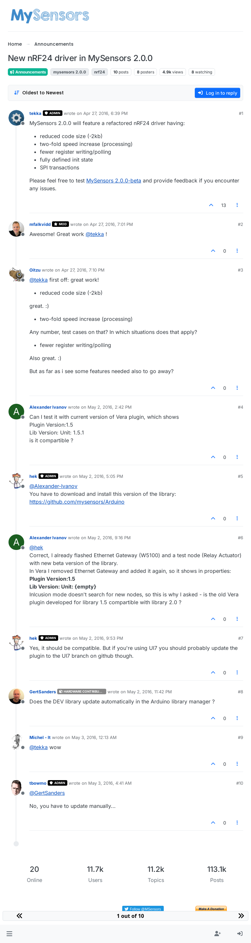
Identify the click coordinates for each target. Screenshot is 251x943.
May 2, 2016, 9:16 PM (109, 537)
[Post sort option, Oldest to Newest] (39, 93)
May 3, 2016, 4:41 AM (110, 783)
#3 (240, 270)
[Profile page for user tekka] (16, 118)
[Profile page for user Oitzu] (16, 274)
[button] (9, 933)
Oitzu (35, 270)
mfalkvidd (40, 224)
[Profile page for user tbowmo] (16, 787)
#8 (240, 691)
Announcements (27, 72)
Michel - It (40, 737)
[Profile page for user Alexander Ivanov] (16, 411)
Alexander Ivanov (48, 407)
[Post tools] (237, 205)
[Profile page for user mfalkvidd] (16, 229)
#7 (240, 638)
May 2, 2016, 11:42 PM (149, 691)
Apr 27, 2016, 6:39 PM (105, 113)
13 (223, 205)
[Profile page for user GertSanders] (16, 696)
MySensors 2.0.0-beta (113, 180)
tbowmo (37, 783)
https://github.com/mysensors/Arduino (77, 501)
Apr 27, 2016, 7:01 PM (111, 224)
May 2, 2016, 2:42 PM (110, 407)
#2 (240, 224)
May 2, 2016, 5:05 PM (101, 476)
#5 (240, 476)
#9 (240, 737)
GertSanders (42, 691)
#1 (241, 113)
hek (33, 476)
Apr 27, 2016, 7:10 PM (83, 270)
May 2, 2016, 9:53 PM (101, 638)
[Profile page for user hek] (16, 481)
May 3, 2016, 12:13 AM (94, 737)
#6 (240, 537)
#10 (239, 783)
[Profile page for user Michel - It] (16, 742)
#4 (240, 407)
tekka (35, 113)
